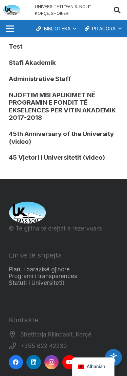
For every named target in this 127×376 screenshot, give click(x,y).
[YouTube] (69, 362)
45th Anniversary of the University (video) (61, 137)
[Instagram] (51, 362)
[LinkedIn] (33, 362)
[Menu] (9, 28)
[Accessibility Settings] (113, 357)
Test (15, 46)
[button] (117, 10)
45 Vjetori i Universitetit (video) (57, 157)
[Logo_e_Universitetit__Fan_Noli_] (11, 10)
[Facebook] (16, 362)
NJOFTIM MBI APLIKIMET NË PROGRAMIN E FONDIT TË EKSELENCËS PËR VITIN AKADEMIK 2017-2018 (62, 106)
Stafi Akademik (32, 62)
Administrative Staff (40, 79)
